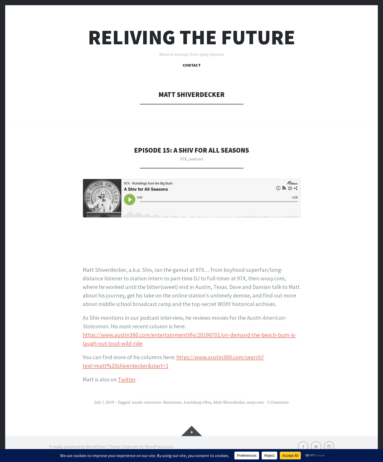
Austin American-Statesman (156, 402)
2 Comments (278, 402)
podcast (196, 159)
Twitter (126, 379)
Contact (192, 65)
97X (183, 159)
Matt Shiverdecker (229, 402)
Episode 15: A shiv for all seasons (191, 150)
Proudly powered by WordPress (77, 446)
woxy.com (255, 402)
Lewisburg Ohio (197, 402)
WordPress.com (159, 446)
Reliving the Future (191, 37)
